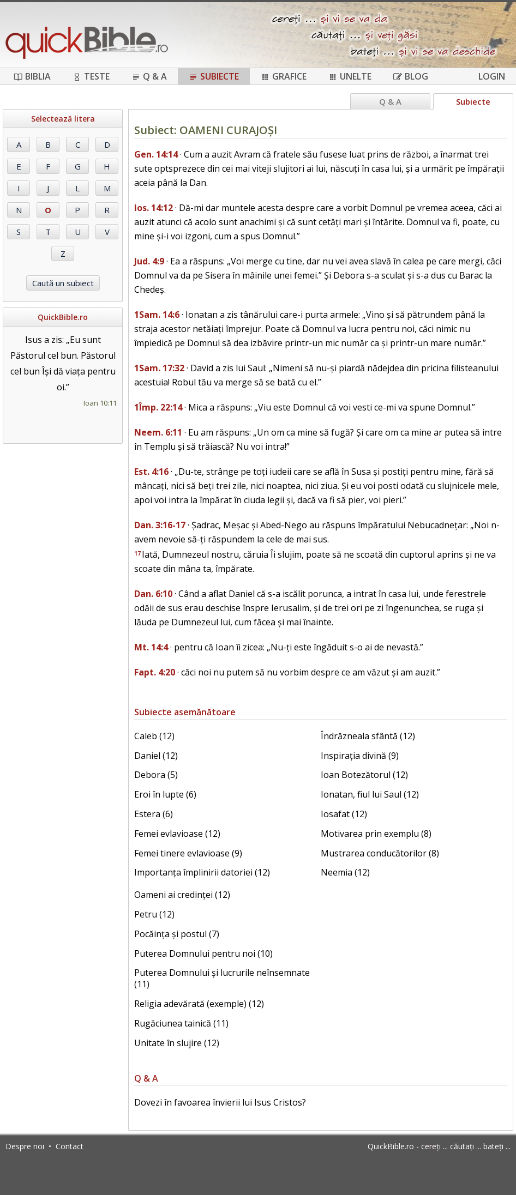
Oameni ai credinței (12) (182, 895)
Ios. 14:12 (153, 208)
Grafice (284, 76)
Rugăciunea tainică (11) (181, 1023)
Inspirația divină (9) (360, 756)
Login (491, 76)
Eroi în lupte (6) (165, 794)
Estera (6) (153, 814)
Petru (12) (154, 914)
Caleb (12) (154, 736)
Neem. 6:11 (158, 432)
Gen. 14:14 (156, 154)
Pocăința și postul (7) (176, 934)
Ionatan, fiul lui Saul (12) (370, 794)
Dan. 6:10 (153, 594)
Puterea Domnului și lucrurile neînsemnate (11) (222, 978)
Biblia (32, 76)
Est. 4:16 (151, 472)
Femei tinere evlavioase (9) (188, 853)
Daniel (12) (156, 756)
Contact (69, 1146)
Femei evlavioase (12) (177, 834)
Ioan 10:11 (100, 403)
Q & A (149, 76)
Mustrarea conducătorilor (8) (380, 853)
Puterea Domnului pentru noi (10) (203, 953)
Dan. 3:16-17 (159, 525)
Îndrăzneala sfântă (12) (368, 736)
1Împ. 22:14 (158, 407)
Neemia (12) (345, 872)
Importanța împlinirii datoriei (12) (202, 872)
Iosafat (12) (344, 814)
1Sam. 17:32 (159, 368)
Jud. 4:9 (149, 261)
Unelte (349, 76)
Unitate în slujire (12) (176, 1043)
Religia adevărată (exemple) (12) (199, 1004)
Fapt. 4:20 (154, 672)
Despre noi (24, 1146)
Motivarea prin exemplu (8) (376, 834)
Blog (410, 76)
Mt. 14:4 (151, 647)
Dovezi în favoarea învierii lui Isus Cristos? (220, 1102)
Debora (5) (156, 775)
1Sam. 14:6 (156, 315)
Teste (91, 76)
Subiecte (214, 76)
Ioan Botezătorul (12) (364, 775)
